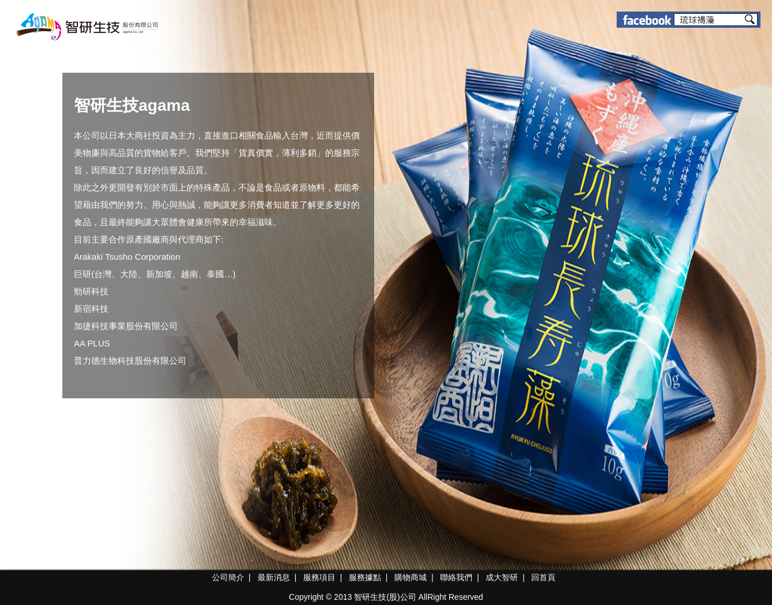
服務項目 (319, 577)
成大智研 (502, 577)
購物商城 (410, 577)
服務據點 (365, 577)
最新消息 (274, 577)
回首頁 (543, 577)
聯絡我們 (456, 577)
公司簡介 (228, 577)
